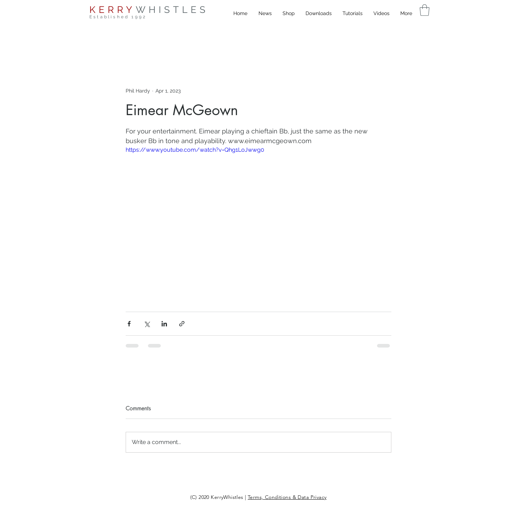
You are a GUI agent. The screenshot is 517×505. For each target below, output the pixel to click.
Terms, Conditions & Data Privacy (287, 497)
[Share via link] (181, 323)
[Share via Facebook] (129, 323)
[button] (424, 10)
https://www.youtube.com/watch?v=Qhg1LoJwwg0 (195, 149)
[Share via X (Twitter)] (146, 323)
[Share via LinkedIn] (164, 323)
